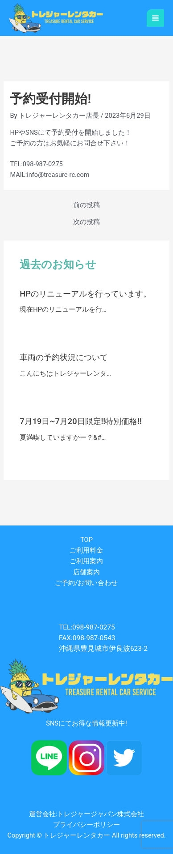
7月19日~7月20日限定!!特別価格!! (81, 421)
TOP (86, 540)
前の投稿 (86, 205)
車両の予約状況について (64, 357)
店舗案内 (86, 572)
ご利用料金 (86, 550)
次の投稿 (86, 222)
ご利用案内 (86, 561)
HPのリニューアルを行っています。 (85, 293)
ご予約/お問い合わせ (86, 583)
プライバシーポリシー (86, 825)
